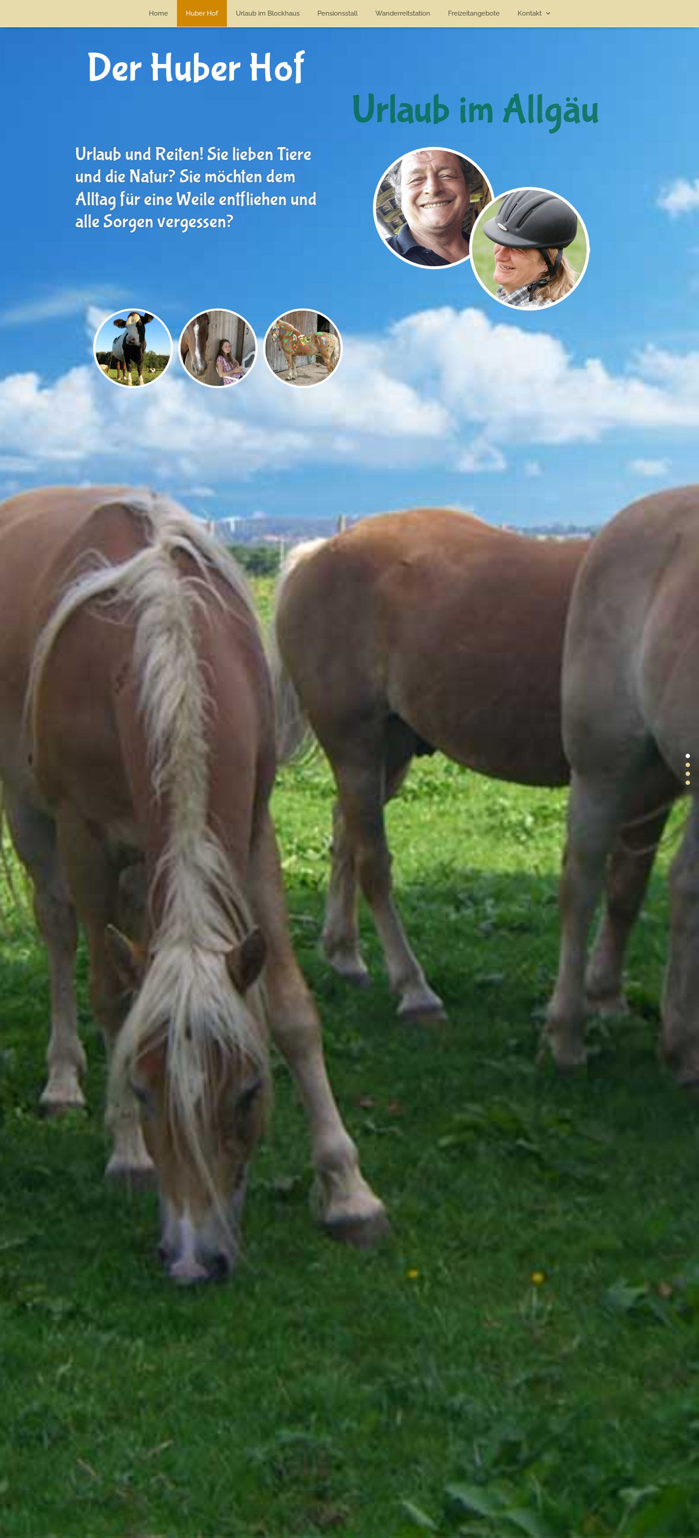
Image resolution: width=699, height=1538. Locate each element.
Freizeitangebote (474, 13)
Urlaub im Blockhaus (268, 13)
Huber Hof (202, 13)
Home (158, 13)
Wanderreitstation (402, 13)
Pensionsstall (337, 13)
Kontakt (534, 14)
